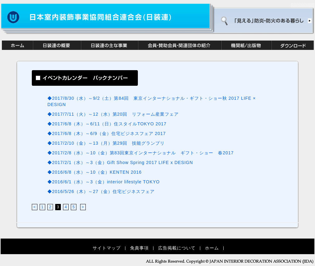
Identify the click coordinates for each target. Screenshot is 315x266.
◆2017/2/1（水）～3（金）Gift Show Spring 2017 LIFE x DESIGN (120, 162)
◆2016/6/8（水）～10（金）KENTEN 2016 (96, 172)
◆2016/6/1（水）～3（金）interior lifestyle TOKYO (105, 181)
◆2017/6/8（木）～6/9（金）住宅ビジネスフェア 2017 (106, 133)
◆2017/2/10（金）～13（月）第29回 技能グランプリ (106, 143)
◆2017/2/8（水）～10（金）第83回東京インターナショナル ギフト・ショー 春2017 (140, 152)
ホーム (212, 247)
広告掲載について (177, 247)
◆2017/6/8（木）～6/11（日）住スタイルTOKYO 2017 (107, 123)
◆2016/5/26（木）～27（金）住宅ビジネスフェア (103, 191)
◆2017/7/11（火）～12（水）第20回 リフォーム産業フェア (113, 114)
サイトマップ (107, 247)
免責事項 (139, 247)
